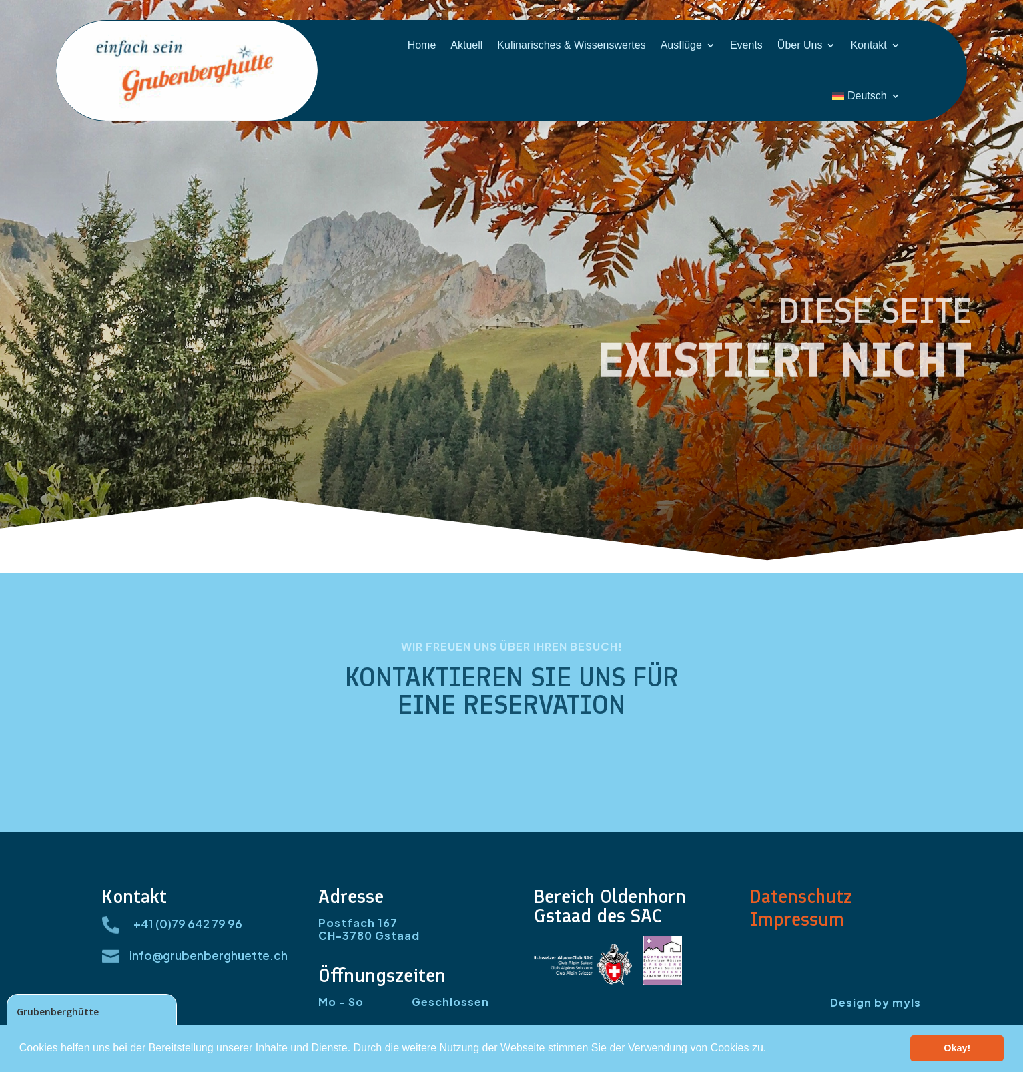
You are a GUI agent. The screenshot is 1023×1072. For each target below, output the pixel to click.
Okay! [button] (957, 1048)
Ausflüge (681, 45)
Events (746, 45)
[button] (771, 1049)
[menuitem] (866, 96)
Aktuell (466, 45)
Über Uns (800, 45)
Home (422, 45)
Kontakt (868, 45)
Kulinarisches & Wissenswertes (571, 45)
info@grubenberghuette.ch (208, 955)
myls (906, 1002)
